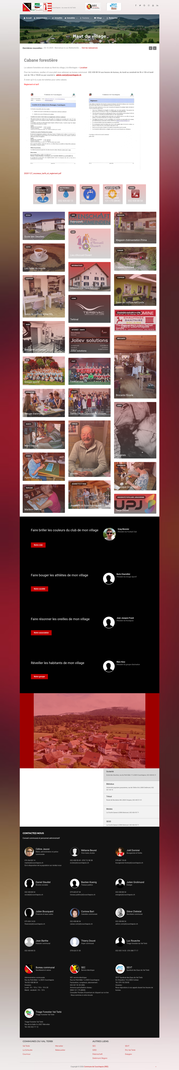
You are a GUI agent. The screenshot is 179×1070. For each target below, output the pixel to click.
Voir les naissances (90, 48)
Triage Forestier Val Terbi (45, 1015)
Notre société (39, 589)
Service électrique (87, 970)
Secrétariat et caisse (43, 970)
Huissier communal (43, 943)
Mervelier (59, 1046)
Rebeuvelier (60, 1050)
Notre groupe (39, 676)
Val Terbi (26, 1046)
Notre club (38, 545)
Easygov (128, 1054)
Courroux (26, 1054)
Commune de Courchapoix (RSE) (96, 1067)
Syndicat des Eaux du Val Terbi (138, 970)
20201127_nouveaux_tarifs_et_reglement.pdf (42, 173)
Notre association (41, 633)
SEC (94, 1046)
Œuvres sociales (42, 885)
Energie (129, 885)
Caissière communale (89, 914)
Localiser (83, 67)
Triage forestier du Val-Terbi (137, 943)
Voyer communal (87, 943)
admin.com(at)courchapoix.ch (68, 75)
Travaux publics (87, 885)
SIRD (94, 1050)
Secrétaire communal (134, 914)
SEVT (127, 1046)
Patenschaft (97, 1054)
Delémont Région (99, 1058)
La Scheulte (27, 1050)
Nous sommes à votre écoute (82, 995)
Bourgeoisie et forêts (134, 853)
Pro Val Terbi (130, 1050)
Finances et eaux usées (44, 914)
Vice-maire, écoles (88, 853)
